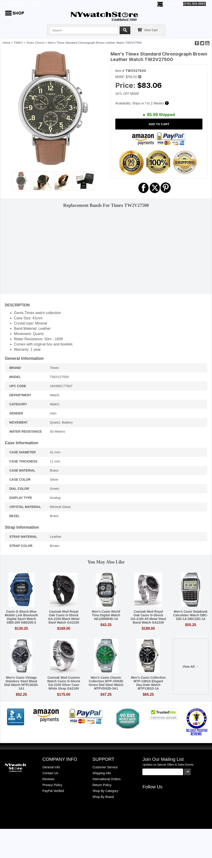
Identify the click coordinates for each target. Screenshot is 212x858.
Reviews (48, 779)
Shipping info (101, 773)
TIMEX (18, 42)
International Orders (106, 779)
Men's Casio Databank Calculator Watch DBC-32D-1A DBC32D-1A (190, 615)
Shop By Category (105, 791)
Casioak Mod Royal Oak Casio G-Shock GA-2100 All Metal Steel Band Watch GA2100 (148, 617)
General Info (51, 767)
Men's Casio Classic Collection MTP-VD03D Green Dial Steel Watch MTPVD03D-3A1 (106, 683)
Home (6, 42)
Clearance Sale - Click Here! (22, 3)
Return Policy (101, 785)
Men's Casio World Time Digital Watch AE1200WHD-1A (106, 615)
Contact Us (50, 773)
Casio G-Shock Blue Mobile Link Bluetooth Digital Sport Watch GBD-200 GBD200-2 (21, 617)
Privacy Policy (52, 785)
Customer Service (105, 767)
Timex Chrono (35, 42)
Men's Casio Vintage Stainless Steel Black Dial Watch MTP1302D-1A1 (21, 683)
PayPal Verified (53, 791)
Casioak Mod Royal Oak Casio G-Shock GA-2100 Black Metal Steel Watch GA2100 (63, 617)
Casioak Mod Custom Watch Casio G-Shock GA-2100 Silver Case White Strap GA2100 (63, 683)
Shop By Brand (103, 797)
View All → (191, 666)
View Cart (151, 30)
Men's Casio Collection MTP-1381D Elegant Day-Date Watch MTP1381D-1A (148, 683)
